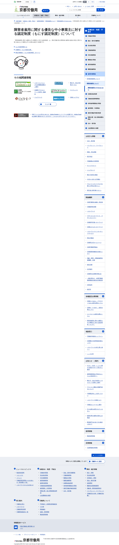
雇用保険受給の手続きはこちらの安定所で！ (95, 375)
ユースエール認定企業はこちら (95, 315)
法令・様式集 (92, 123)
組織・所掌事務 (44, 510)
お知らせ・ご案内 (95, 361)
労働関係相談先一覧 (22, 510)
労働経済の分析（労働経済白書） (95, 494)
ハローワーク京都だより (94, 400)
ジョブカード (91, 170)
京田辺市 (89, 285)
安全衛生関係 (92, 45)
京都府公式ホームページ (94, 242)
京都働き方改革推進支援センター (95, 342)
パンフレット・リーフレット (95, 146)
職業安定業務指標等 (93, 485)
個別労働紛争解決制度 (94, 113)
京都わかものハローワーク (95, 227)
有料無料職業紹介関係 (94, 103)
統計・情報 (90, 472)
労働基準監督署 (91, 207)
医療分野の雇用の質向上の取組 (95, 417)
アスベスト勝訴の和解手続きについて (95, 388)
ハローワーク (91, 211)
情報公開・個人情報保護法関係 (95, 118)
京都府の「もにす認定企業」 (23, 49)
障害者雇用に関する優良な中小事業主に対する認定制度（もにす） (95, 323)
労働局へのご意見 (97, 461)
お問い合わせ (78, 6)
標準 (84, 2)
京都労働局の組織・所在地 (95, 202)
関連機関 (95, 197)
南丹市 (89, 289)
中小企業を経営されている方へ (95, 410)
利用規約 (42, 533)
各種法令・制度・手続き (95, 31)
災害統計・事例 (91, 477)
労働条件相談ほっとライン (95, 336)
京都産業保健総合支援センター (95, 253)
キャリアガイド (91, 165)
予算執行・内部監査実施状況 (48, 502)
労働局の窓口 (20, 502)
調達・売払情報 (91, 152)
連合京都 (89, 265)
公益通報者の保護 (93, 128)
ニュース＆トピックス (24, 469)
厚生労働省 (102, 2)
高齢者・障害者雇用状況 (94, 487)
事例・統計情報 (92, 469)
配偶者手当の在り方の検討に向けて (95, 423)
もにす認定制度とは (21, 47)
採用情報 (95, 431)
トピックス (20, 474)
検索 (101, 10)
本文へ (69, 6)
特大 (93, 2)
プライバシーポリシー (30, 533)
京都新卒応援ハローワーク (95, 222)
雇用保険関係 (92, 64)
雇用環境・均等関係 (94, 108)
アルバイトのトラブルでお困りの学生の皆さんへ (95, 185)
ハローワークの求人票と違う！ (95, 348)
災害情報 (95, 443)
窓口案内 (19, 499)
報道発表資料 (20, 472)
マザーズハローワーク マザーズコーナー (95, 217)
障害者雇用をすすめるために (95, 88)
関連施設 (42, 508)
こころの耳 (90, 354)
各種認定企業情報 (95, 296)
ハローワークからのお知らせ (25, 484)
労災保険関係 (92, 55)
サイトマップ (101, 6)
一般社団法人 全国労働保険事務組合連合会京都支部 (95, 279)
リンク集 (18, 533)
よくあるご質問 (89, 6)
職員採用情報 (91, 436)
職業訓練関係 (92, 69)
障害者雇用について (93, 83)
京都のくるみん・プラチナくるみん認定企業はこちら (95, 302)
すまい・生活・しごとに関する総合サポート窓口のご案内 (95, 368)
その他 (42, 505)
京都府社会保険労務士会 (94, 274)
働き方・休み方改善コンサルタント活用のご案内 (95, 382)
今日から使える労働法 (93, 179)
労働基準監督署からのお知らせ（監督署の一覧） (25, 481)
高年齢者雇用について (93, 78)
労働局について (45, 499)
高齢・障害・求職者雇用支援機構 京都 (95, 259)
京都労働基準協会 (92, 247)
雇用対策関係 (92, 74)
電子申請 (89, 156)
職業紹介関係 (92, 60)
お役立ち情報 (95, 136)
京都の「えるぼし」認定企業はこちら (95, 309)
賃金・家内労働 (91, 480)
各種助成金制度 (92, 94)
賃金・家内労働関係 (94, 41)
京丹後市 (89, 269)
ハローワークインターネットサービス (95, 232)
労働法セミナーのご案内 (94, 405)
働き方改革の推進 (92, 175)
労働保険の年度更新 (93, 161)
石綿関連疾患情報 (92, 448)
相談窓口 (95, 332)
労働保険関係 (92, 50)
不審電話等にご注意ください (95, 395)
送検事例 (89, 482)
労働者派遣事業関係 (94, 98)
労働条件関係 (92, 36)
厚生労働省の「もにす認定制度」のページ (27, 52)
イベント (19, 477)
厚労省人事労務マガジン (94, 190)
